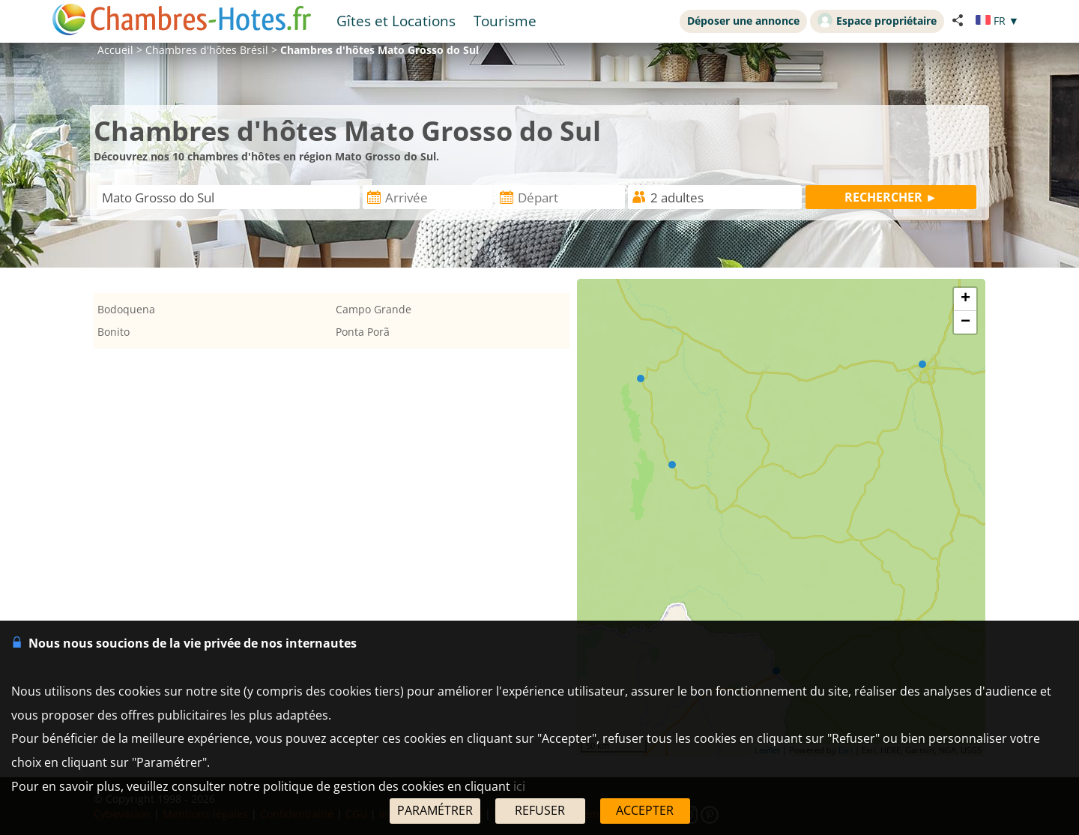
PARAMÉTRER (435, 810)
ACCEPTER (645, 810)
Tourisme (505, 20)
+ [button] (965, 299)
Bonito (113, 332)
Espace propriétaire (877, 20)
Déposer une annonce (743, 20)
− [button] (965, 322)
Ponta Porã (363, 332)
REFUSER (540, 810)
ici (519, 786)
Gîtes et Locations (396, 20)
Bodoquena (126, 309)
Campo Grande (373, 309)
